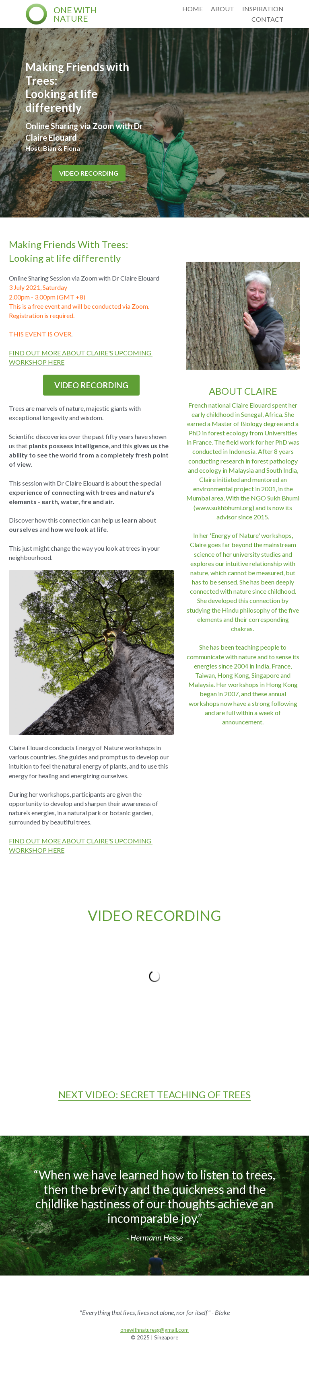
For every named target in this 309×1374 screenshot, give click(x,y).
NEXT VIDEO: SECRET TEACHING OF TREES (154, 1094)
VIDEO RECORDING (88, 173)
